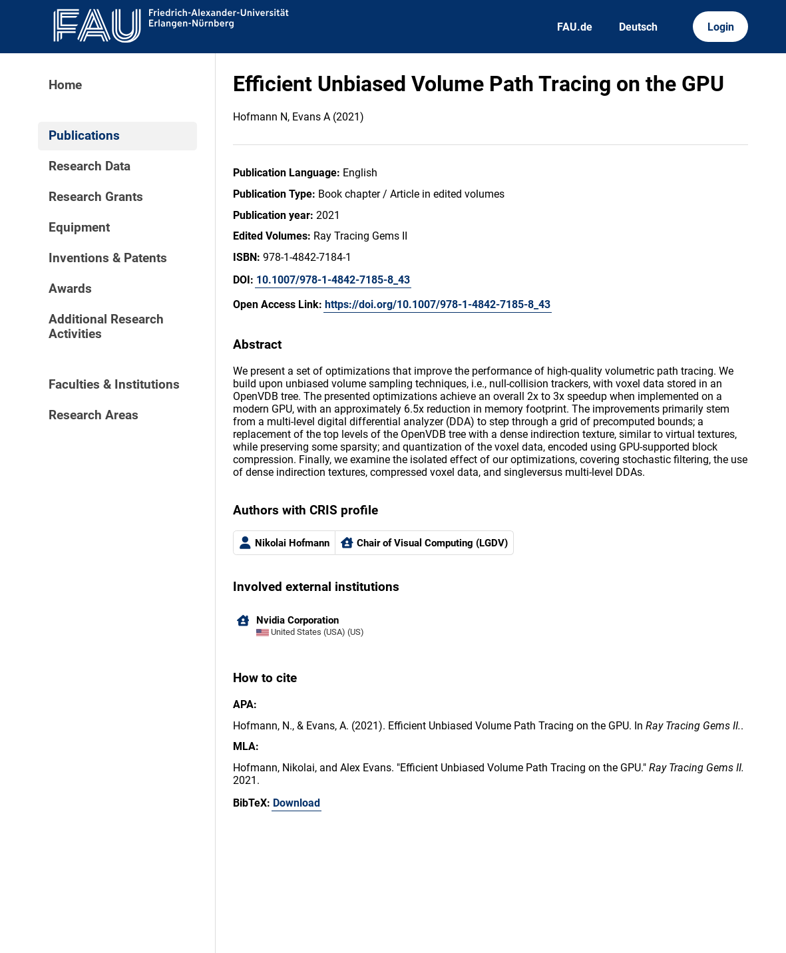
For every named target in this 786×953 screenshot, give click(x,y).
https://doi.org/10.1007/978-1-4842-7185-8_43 (437, 304)
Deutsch (638, 27)
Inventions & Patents (108, 258)
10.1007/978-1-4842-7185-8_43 (333, 280)
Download (296, 803)
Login (720, 27)
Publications (84, 135)
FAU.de (574, 27)
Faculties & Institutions (114, 384)
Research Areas (93, 415)
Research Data (89, 166)
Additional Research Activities (106, 326)
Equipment (79, 227)
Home (65, 85)
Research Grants (96, 197)
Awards (70, 289)
